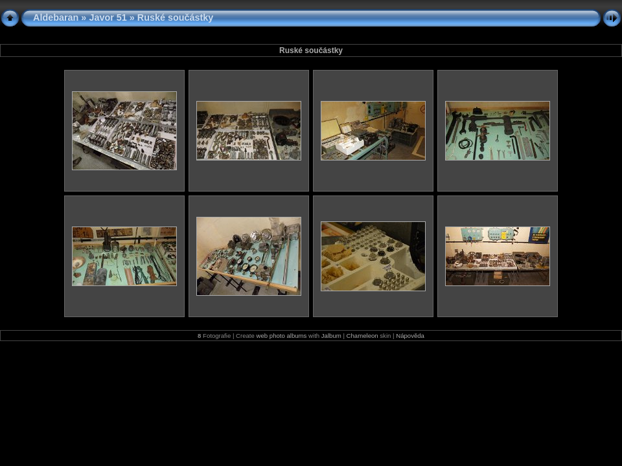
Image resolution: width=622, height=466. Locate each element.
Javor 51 (107, 17)
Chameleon (362, 335)
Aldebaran (55, 17)
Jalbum (331, 335)
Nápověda (410, 335)
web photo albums (282, 335)
